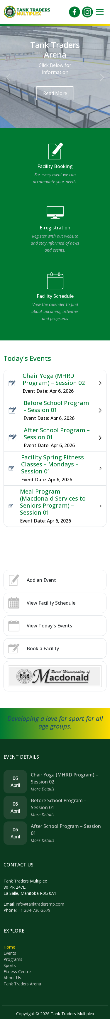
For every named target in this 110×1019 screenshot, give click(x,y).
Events (10, 953)
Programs (13, 959)
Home (9, 947)
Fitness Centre (17, 971)
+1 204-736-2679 (34, 910)
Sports (10, 965)
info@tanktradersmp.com (40, 904)
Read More (55, 93)
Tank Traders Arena (22, 984)
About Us (12, 977)
